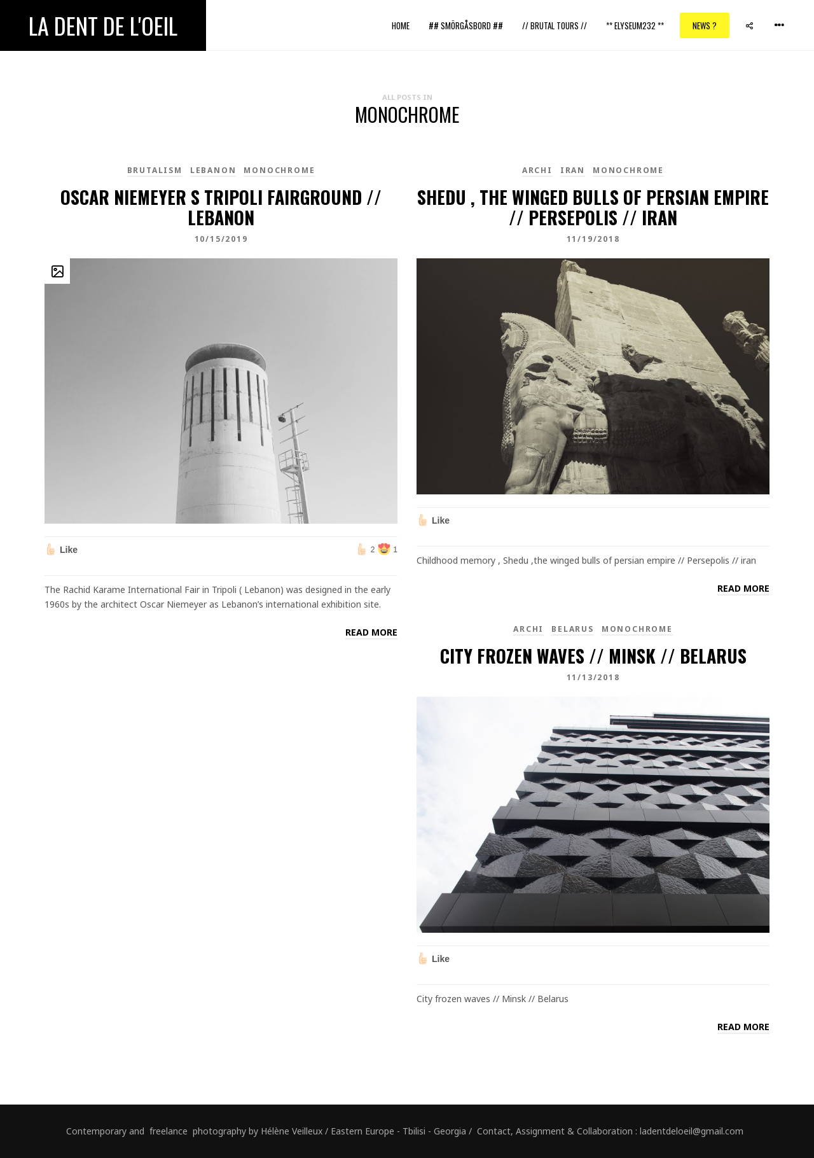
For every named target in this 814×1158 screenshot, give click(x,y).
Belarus (572, 629)
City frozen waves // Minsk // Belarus (593, 656)
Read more (371, 632)
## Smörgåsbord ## (466, 25)
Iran (572, 170)
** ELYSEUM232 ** (635, 25)
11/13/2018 (593, 677)
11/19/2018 (593, 239)
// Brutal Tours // (554, 25)
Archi (537, 170)
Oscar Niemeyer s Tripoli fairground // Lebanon (221, 207)
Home (401, 25)
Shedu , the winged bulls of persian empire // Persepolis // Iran (593, 207)
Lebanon (213, 170)
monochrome (279, 170)
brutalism (155, 170)
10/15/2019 (221, 239)
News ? (705, 25)
